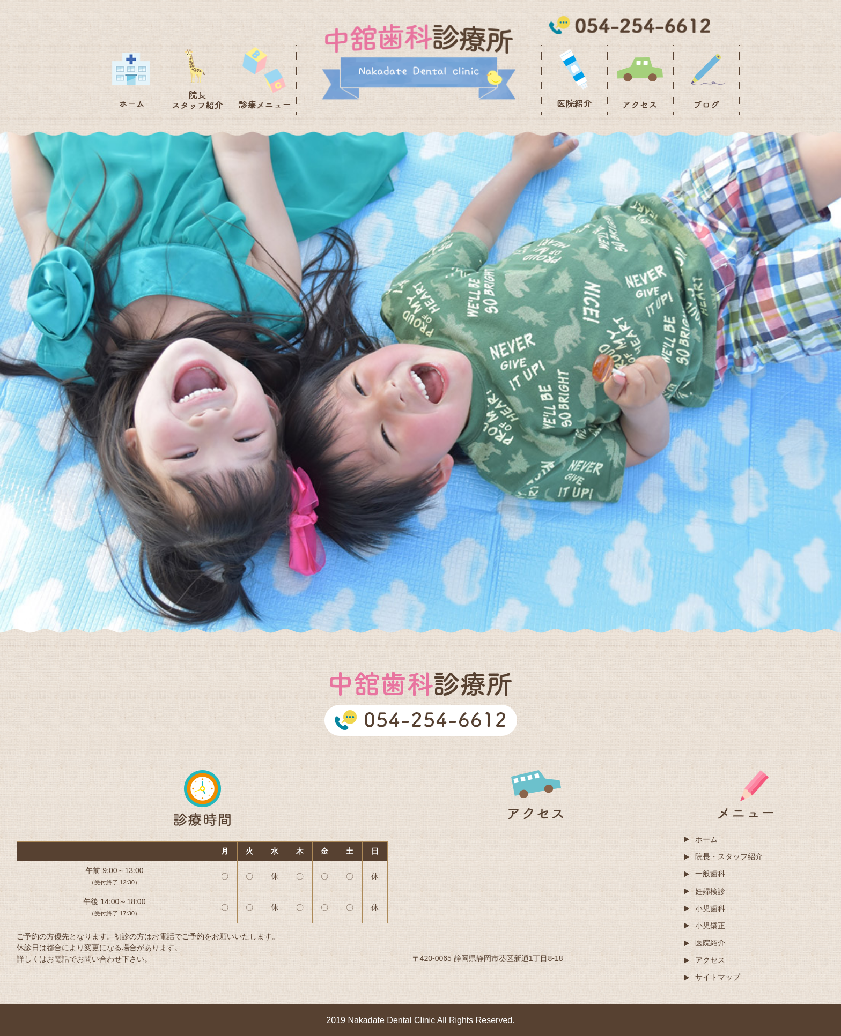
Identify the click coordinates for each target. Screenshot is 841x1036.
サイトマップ (717, 977)
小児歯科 (710, 908)
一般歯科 (710, 873)
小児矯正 (710, 925)
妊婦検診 (710, 891)
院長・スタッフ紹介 (729, 856)
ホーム (706, 839)
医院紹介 (710, 942)
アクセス (710, 960)
